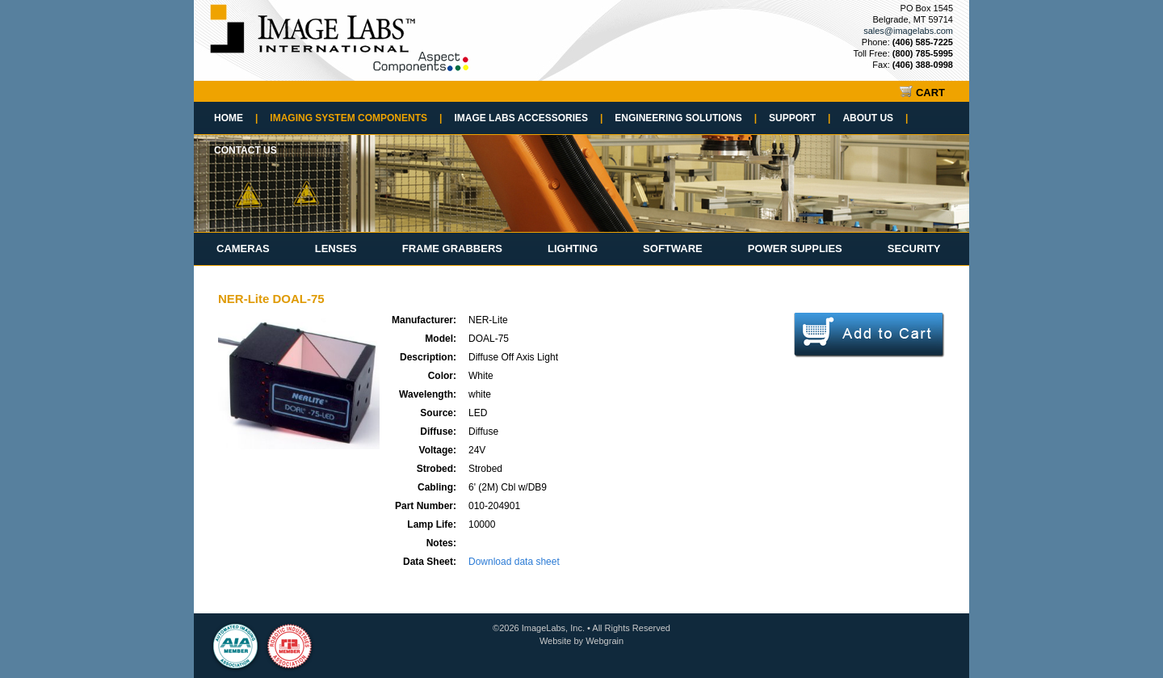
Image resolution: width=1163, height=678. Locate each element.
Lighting (573, 248)
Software (673, 248)
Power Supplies (795, 248)
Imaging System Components (356, 118)
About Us (875, 118)
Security (914, 248)
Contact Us (245, 150)
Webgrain (604, 641)
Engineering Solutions (686, 118)
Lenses (336, 248)
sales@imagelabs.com (908, 31)
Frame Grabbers (452, 248)
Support (799, 118)
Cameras (243, 248)
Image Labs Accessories (528, 118)
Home (236, 118)
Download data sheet (514, 561)
